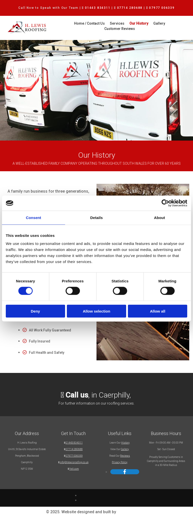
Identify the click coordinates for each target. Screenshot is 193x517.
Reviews (125, 455)
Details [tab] (96, 218)
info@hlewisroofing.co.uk (74, 462)
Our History (121, 23)
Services (99, 23)
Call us (77, 395)
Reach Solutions (132, 511)
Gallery (141, 23)
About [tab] (159, 218)
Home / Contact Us (72, 23)
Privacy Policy (119, 462)
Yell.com (74, 468)
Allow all (157, 311)
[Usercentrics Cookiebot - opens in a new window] (165, 203)
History (125, 442)
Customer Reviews (167, 23)
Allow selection (96, 311)
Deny (35, 311)
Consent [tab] (33, 218)
